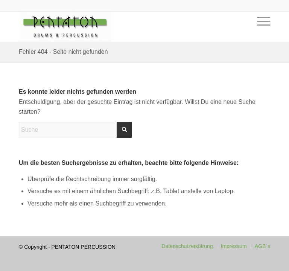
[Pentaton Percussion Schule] (65, 27)
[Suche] (75, 130)
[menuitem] (261, 32)
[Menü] (261, 32)
